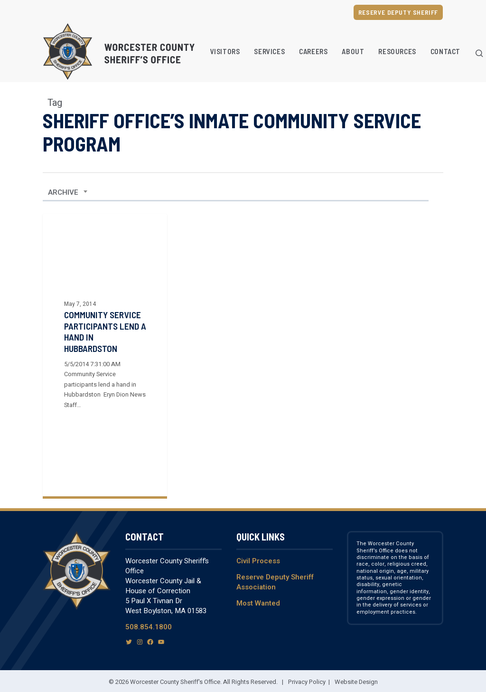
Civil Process (258, 561)
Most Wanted (258, 603)
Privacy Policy (307, 681)
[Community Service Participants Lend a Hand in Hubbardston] (105, 355)
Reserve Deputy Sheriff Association (275, 582)
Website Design (356, 681)
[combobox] (68, 192)
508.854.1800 (148, 627)
